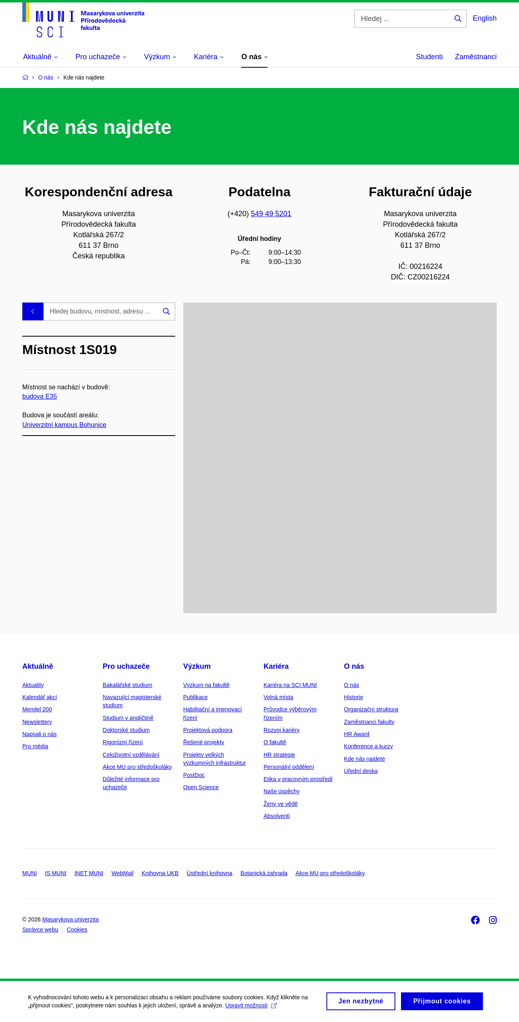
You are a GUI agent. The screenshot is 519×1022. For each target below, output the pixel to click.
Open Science (201, 787)
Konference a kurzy (368, 746)
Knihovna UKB (160, 873)
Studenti (429, 57)
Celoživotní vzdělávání (131, 754)
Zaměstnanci (476, 57)
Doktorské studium (126, 730)
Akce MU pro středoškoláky (137, 767)
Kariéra (276, 666)
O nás (354, 666)
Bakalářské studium (127, 685)
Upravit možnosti (251, 1008)
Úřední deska (360, 771)
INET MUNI (89, 873)
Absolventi (277, 816)
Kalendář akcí (39, 697)
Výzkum (197, 666)
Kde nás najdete (364, 759)
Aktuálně (37, 666)
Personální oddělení (289, 767)
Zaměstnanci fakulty (369, 722)
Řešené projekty (203, 742)
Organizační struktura (371, 709)
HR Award (356, 734)
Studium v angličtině (128, 718)
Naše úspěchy (282, 791)
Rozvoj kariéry (282, 730)
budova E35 (39, 396)
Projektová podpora (207, 730)
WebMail (122, 873)
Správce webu (40, 929)
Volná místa (278, 697)
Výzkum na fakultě (206, 685)
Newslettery (37, 722)
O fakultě (275, 742)
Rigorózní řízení (123, 742)
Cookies (77, 929)
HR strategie (279, 754)
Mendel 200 (37, 709)
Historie (353, 697)
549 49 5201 (271, 214)
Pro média (35, 746)
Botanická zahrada (263, 873)
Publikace (195, 697)
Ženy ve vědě (281, 804)
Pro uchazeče (126, 666)
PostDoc (194, 775)
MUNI (29, 873)
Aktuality (33, 685)
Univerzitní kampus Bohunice (64, 424)
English (485, 18)
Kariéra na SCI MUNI (290, 685)
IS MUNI (55, 873)
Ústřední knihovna (209, 873)
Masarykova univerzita (70, 919)
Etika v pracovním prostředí (298, 779)
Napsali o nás (39, 734)
